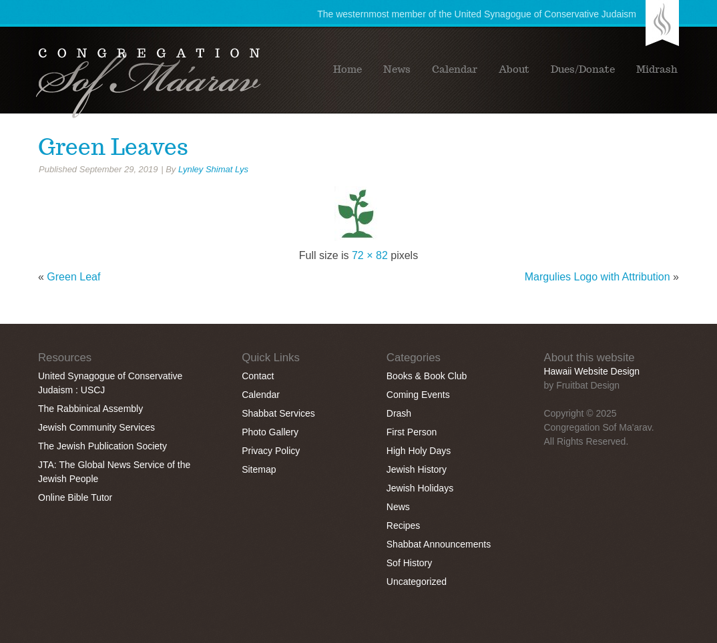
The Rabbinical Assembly (90, 408)
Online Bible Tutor (75, 497)
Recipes (404, 525)
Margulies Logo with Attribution (597, 276)
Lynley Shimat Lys (213, 169)
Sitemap (259, 469)
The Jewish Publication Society (102, 446)
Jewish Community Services (96, 427)
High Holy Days (419, 450)
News (397, 69)
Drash (399, 413)
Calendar (454, 69)
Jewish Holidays (420, 488)
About (514, 69)
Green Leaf (73, 276)
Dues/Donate (583, 69)
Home (347, 69)
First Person (412, 432)
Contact (258, 376)
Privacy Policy (271, 450)
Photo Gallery (270, 432)
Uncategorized (417, 581)
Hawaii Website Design (591, 371)
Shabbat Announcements (439, 544)
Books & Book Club (427, 376)
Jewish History (417, 469)
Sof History (409, 563)
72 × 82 (370, 255)
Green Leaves (113, 147)
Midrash (657, 69)
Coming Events (418, 394)
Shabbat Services (278, 413)
